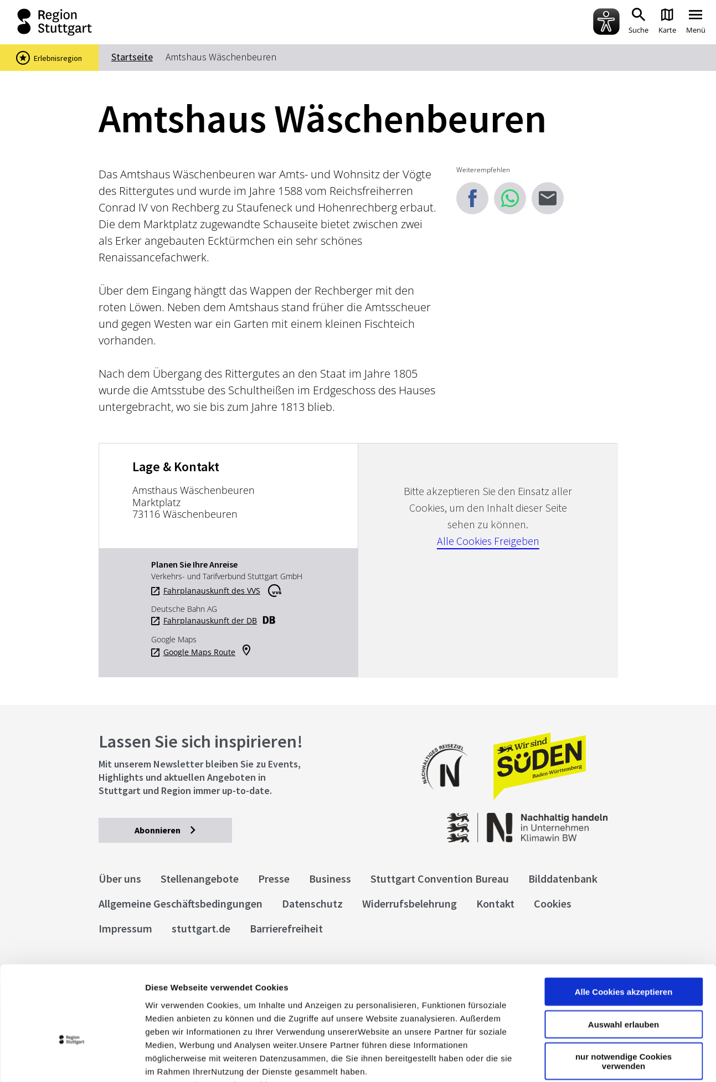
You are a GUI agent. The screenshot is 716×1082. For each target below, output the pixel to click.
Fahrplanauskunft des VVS (211, 591)
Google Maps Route (199, 652)
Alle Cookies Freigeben (488, 541)
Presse (274, 878)
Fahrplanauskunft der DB (210, 621)
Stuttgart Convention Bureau (439, 878)
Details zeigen (589, 1060)
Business (330, 878)
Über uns (120, 878)
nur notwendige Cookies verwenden (623, 992)
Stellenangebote (200, 878)
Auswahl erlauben (623, 955)
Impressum (168, 1015)
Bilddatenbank (562, 878)
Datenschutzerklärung (245, 1015)
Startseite (132, 56)
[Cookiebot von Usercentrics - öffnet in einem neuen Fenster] (71, 1060)
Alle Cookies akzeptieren (624, 923)
